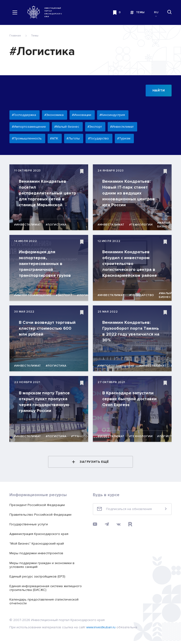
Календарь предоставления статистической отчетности (43, 601)
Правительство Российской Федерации (40, 515)
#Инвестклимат (27, 224)
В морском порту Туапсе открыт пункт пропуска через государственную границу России (44, 401)
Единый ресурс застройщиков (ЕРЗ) (37, 576)
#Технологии (141, 224)
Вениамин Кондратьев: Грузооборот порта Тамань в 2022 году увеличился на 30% (130, 331)
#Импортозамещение (32, 295)
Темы (34, 35)
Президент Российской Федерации (37, 505)
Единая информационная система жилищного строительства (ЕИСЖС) (45, 588)
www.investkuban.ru (100, 627)
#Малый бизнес (164, 224)
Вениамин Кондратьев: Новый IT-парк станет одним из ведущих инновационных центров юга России (128, 193)
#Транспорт (81, 436)
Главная (15, 35)
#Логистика (56, 224)
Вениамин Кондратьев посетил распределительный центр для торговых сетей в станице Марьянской (47, 193)
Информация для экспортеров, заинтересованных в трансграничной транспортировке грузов (45, 263)
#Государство (141, 295)
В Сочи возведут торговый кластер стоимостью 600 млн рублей (47, 328)
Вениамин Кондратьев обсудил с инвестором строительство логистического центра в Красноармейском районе (129, 263)
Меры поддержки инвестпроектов (36, 553)
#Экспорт (64, 295)
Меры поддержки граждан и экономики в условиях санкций (41, 565)
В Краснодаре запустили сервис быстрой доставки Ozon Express (129, 398)
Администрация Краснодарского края (38, 534)
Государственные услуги (28, 524)
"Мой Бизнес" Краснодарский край (36, 544)
